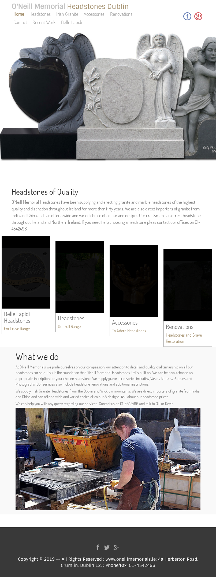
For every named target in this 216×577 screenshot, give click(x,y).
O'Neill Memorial (70, 6)
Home (18, 14)
